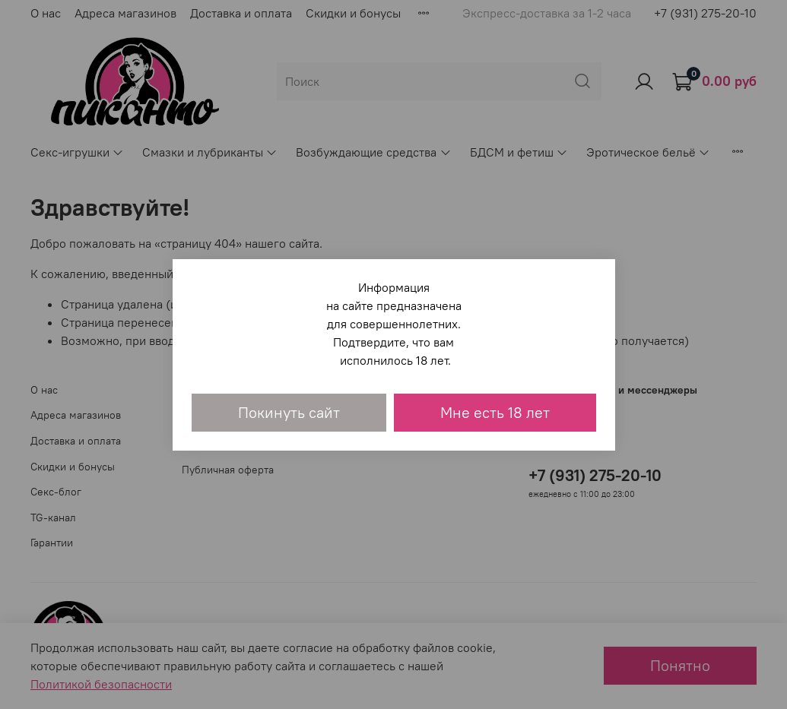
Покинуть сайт (289, 412)
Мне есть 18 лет (495, 412)
